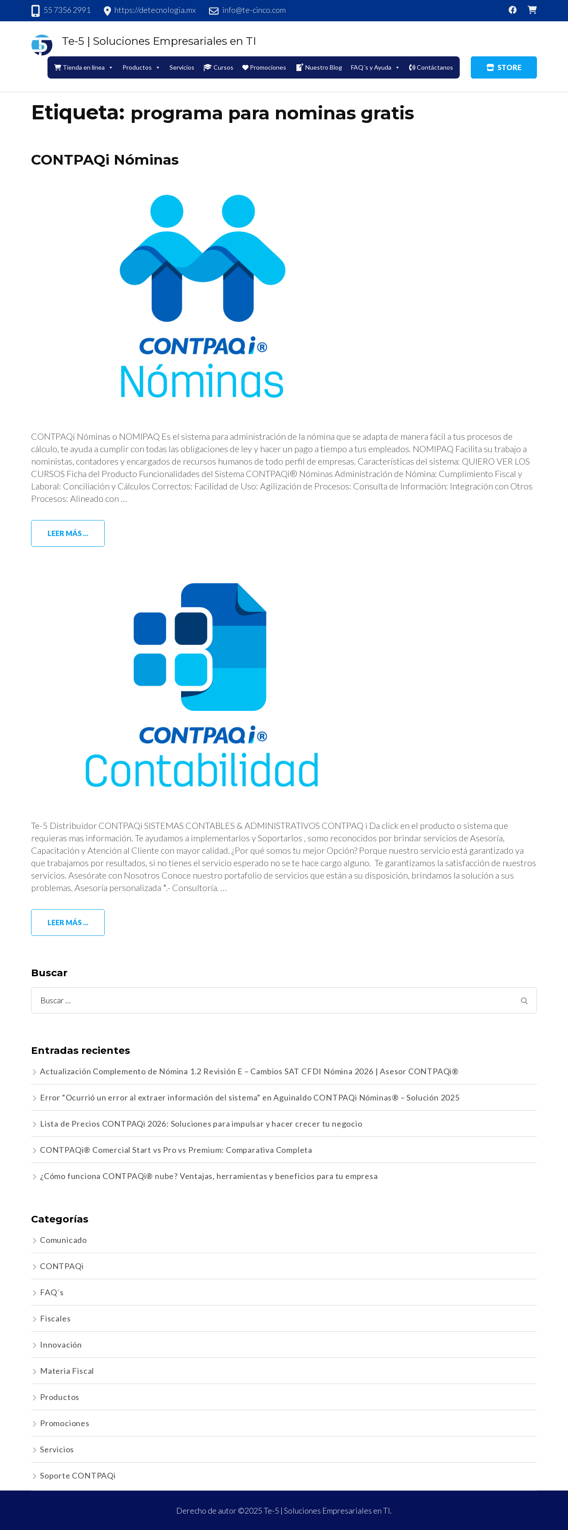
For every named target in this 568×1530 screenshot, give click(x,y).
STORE (503, 67)
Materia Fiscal (67, 1371)
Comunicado (63, 1240)
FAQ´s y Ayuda (375, 67)
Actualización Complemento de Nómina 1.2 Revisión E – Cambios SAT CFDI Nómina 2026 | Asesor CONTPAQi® (249, 1071)
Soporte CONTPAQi (78, 1475)
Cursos (218, 67)
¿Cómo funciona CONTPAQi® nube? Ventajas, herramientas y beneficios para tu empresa (209, 1176)
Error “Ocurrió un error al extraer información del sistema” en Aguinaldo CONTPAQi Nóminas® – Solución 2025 (250, 1097)
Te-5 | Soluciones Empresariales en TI (159, 41)
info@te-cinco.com (254, 10)
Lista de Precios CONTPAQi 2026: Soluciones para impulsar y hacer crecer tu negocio (201, 1123)
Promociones (264, 67)
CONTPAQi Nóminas (105, 159)
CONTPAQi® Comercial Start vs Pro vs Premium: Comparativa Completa (176, 1150)
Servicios (182, 67)
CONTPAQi (61, 1266)
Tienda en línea (84, 67)
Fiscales (55, 1318)
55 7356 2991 (67, 10)
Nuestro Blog (318, 67)
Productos (141, 67)
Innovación (61, 1344)
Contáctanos (431, 67)
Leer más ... (67, 533)
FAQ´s (52, 1292)
